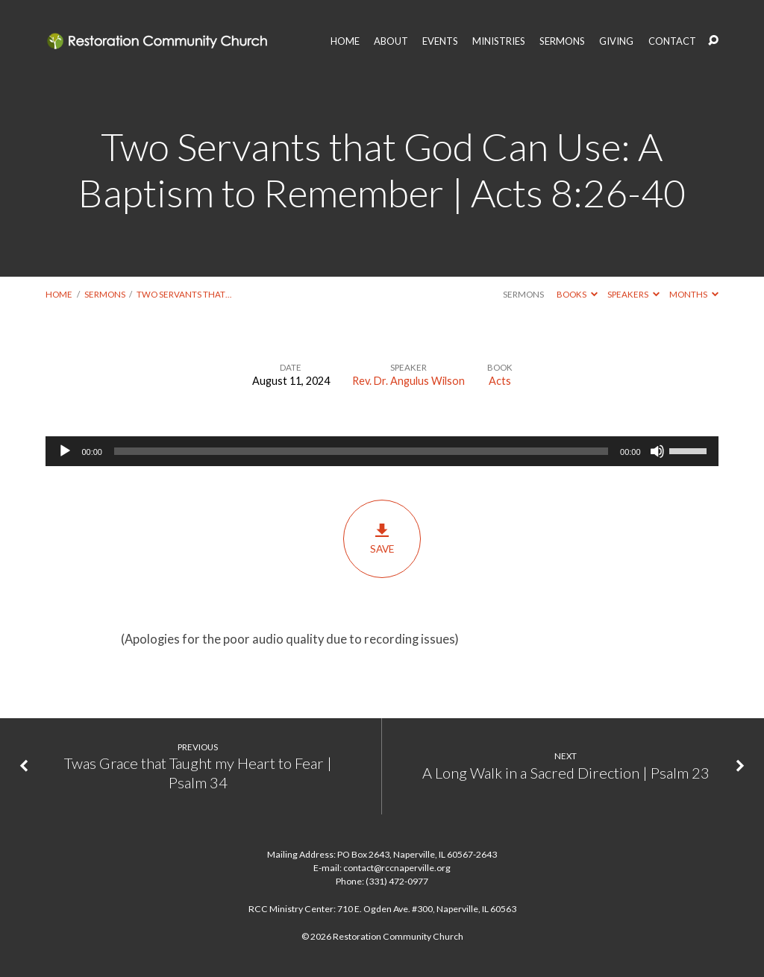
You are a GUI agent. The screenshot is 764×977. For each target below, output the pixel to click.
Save (382, 538)
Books (577, 294)
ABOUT (391, 41)
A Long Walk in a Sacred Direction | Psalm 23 (566, 773)
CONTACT (672, 41)
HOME (345, 41)
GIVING (616, 41)
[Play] (64, 451)
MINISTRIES (498, 41)
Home (59, 294)
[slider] (361, 451)
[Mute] (657, 451)
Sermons (104, 294)
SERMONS (562, 41)
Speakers (633, 294)
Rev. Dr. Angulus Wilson (408, 380)
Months (693, 294)
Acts (500, 380)
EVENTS (440, 41)
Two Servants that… (184, 294)
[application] (382, 451)
